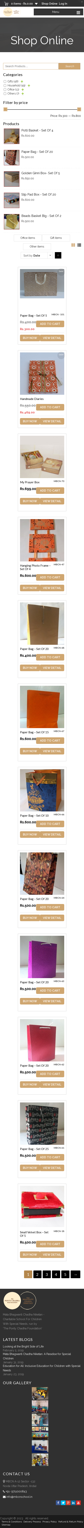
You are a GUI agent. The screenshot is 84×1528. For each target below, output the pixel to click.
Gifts (13, 81)
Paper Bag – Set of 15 (34, 732)
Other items (37, 246)
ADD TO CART (50, 324)
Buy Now (30, 338)
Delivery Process (32, 1521)
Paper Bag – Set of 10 (34, 815)
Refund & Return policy (70, 1521)
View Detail (52, 338)
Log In (63, 3)
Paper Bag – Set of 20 (34, 649)
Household (16, 85)
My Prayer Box (30, 482)
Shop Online (49, 3)
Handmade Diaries (32, 399)
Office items (27, 237)
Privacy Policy (49, 1521)
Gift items (56, 237)
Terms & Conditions (12, 1521)
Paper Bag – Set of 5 (33, 315)
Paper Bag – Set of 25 (34, 1149)
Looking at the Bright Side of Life (23, 1346)
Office (13, 89)
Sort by (31, 255)
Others (13, 93)
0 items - (22, 3)
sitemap (6, 1524)
